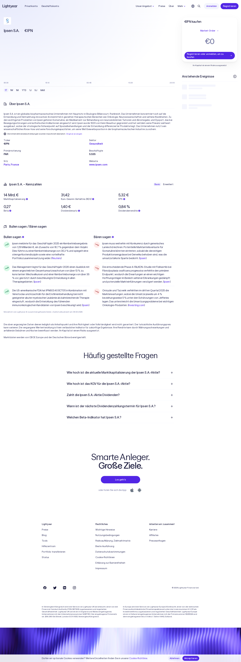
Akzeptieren (190, 658)
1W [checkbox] (11, 90)
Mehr (182, 6)
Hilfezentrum (48, 546)
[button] (46, 140)
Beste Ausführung (104, 546)
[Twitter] (55, 588)
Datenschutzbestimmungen (110, 551)
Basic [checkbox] (157, 184)
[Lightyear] (10, 6)
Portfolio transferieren (53, 551)
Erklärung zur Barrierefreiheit (110, 562)
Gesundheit (96, 143)
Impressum (101, 568)
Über (171, 6)
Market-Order (209, 30)
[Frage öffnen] (171, 372)
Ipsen (37, 281)
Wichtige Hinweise (105, 529)
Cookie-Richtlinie (138, 658)
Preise (161, 6)
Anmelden (211, 6)
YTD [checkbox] (24, 90)
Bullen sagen (14, 237)
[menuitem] (120, 372)
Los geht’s (120, 479)
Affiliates (154, 535)
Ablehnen (174, 658)
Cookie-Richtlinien (105, 557)
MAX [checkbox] (42, 90)
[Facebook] (45, 588)
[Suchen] (199, 6)
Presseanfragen (157, 540)
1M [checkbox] (17, 90)
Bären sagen (104, 237)
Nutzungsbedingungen (107, 535)
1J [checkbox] (31, 90)
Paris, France (11, 164)
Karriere (153, 529)
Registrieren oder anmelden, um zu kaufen (209, 55)
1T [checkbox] (6, 90)
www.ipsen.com (98, 164)
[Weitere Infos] (234, 76)
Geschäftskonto (50, 6)
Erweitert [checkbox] (168, 184)
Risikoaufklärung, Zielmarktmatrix (112, 540)
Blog (44, 535)
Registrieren (229, 6)
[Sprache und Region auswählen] (193, 6)
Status (45, 557)
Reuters (56, 258)
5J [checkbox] (36, 90)
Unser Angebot (145, 6)
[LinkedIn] (64, 588)
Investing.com (136, 305)
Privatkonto (31, 6)
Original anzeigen (74, 134)
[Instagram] (74, 588)
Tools (44, 540)
